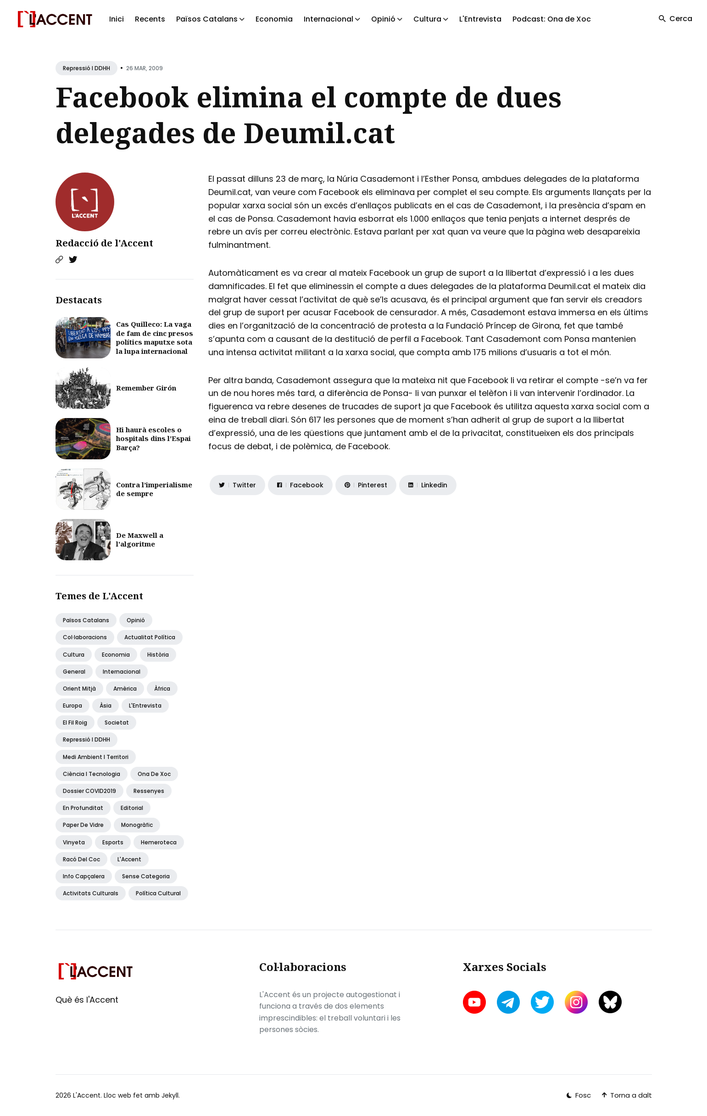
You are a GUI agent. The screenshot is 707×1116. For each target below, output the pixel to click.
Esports (112, 842)
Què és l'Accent (87, 999)
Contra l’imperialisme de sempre (154, 489)
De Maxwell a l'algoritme (139, 539)
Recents (150, 19)
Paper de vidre (83, 825)
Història (158, 654)
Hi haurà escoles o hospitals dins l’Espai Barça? (153, 438)
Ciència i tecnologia (91, 774)
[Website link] (59, 259)
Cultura (73, 654)
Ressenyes (149, 791)
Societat (117, 722)
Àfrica (162, 688)
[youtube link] (475, 1002)
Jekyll (169, 1095)
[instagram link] (576, 1002)
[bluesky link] (610, 1002)
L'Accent (129, 859)
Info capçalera (84, 876)
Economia (274, 19)
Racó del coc (81, 859)
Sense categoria (146, 876)
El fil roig (75, 722)
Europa (72, 705)
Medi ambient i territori (95, 757)
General (74, 671)
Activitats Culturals (90, 893)
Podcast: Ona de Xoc (551, 19)
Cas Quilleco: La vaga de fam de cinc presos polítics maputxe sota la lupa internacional (154, 337)
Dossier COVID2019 (89, 791)
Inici (116, 19)
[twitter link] (542, 1002)
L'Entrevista (480, 19)
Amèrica (125, 688)
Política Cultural (158, 893)
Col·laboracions (85, 637)
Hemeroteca (159, 842)
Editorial (132, 808)
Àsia (105, 705)
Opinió (136, 620)
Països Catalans (86, 620)
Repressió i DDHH (86, 68)
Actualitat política (149, 637)
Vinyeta (74, 842)
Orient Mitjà (79, 688)
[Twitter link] (73, 259)
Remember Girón (146, 387)
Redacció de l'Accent (104, 243)
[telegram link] (508, 1002)
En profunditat (83, 808)
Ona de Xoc (154, 774)
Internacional (121, 671)
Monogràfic (137, 825)
